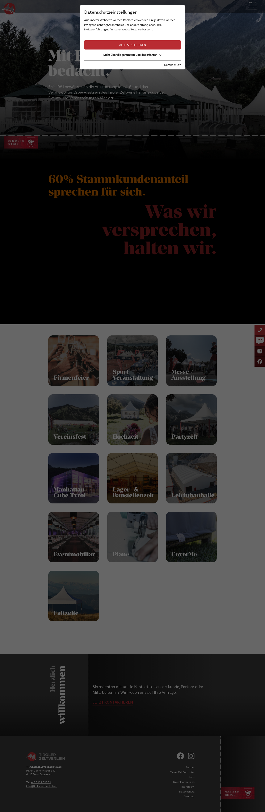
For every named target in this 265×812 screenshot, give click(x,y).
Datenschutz (172, 65)
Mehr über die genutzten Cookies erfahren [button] (132, 55)
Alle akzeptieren (132, 45)
